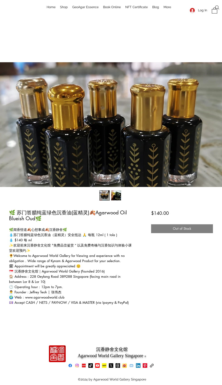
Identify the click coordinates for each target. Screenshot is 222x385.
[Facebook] (70, 365)
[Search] (217, 7)
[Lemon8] (104, 365)
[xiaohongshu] (84, 365)
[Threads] (118, 365)
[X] (111, 365)
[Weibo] (124, 365)
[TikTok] (90, 365)
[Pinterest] (145, 365)
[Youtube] (97, 365)
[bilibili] (131, 365)
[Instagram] (77, 365)
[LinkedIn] (138, 365)
